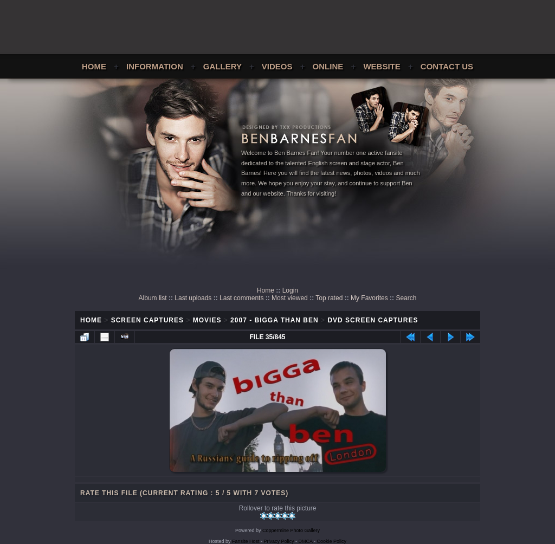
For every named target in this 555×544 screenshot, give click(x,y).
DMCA (306, 541)
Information (154, 66)
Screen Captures (147, 320)
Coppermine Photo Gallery (291, 530)
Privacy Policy (279, 541)
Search (406, 298)
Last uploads (193, 298)
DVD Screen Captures (372, 320)
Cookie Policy (332, 541)
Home (94, 66)
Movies (207, 320)
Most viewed (290, 298)
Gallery (222, 66)
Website (381, 66)
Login (290, 290)
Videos (277, 66)
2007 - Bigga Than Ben (274, 320)
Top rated (329, 298)
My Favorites (369, 298)
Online (328, 66)
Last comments (241, 298)
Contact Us (447, 66)
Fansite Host (246, 541)
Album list (153, 298)
